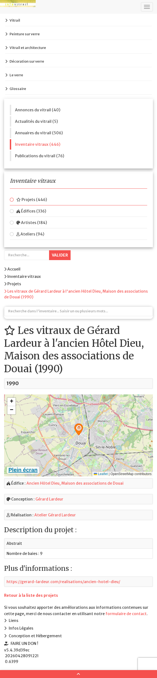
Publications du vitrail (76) (39, 155)
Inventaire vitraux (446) (37, 144)
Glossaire (18, 88)
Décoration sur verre (27, 61)
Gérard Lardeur (49, 499)
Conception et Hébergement (35, 635)
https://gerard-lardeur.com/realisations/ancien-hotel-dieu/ (63, 581)
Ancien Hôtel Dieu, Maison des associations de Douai (74, 483)
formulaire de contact (126, 613)
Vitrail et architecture (28, 47)
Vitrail (15, 20)
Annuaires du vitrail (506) (39, 132)
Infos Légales (21, 628)
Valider (60, 255)
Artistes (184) (31, 222)
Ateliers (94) (30, 234)
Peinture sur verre (25, 34)
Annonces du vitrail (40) (37, 109)
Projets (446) (31, 199)
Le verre (16, 75)
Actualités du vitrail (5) (36, 121)
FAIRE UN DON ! (24, 643)
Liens (13, 620)
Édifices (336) (31, 211)
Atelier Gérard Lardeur (55, 515)
